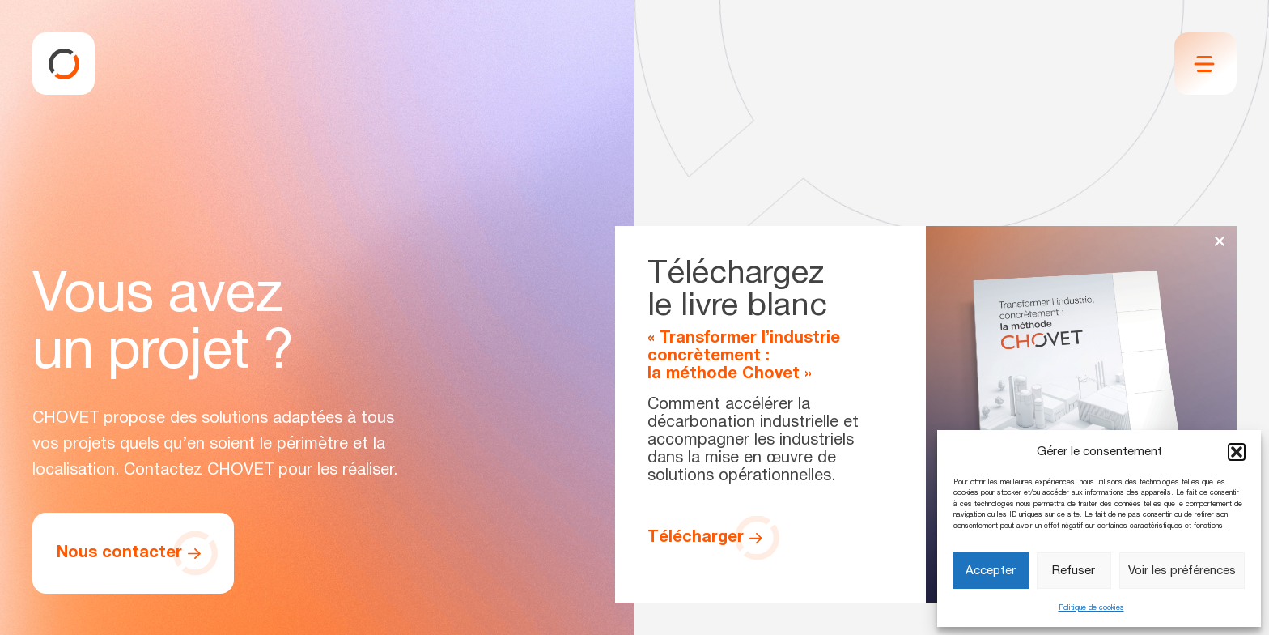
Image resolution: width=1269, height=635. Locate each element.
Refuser (1073, 571)
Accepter (991, 571)
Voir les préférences (1182, 571)
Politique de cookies (1091, 608)
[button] (1237, 452)
